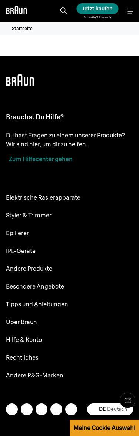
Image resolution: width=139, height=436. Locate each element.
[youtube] (71, 409)
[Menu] (130, 11)
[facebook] (56, 409)
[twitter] (41, 409)
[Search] (63, 11)
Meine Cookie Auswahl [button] (104, 428)
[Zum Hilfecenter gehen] (39, 158)
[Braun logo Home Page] (16, 11)
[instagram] (27, 409)
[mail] (12, 409)
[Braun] (16, 11)
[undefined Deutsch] (110, 409)
